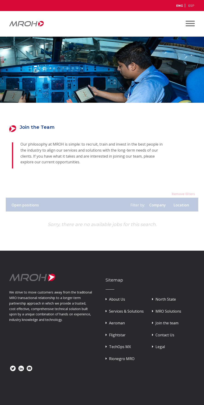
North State (164, 299)
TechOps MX (118, 346)
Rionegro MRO (120, 358)
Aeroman (115, 323)
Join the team (165, 323)
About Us (115, 299)
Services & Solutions (125, 311)
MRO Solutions (166, 311)
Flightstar (116, 335)
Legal (158, 346)
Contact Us (163, 335)
